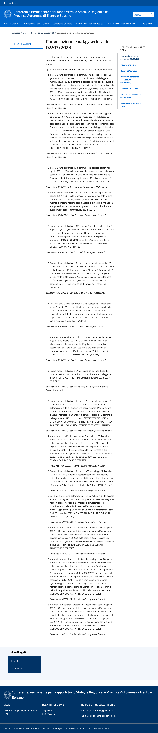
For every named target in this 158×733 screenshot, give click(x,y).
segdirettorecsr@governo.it (100, 710)
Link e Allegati (22, 44)
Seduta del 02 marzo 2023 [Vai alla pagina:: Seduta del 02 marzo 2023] (42, 32)
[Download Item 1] (16, 668)
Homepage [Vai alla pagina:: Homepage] (15, 32)
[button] (134, 57)
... (23, 32)
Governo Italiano (11, 2)
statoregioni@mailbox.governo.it (100, 715)
